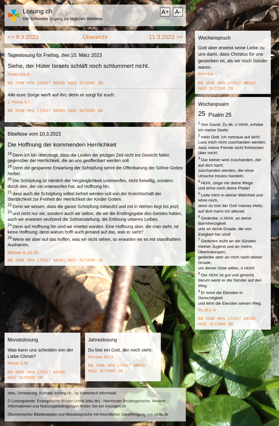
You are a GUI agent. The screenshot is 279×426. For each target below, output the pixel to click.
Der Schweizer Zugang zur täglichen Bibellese (63, 18)
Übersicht (95, 37)
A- (178, 12)
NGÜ (72, 83)
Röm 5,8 (205, 74)
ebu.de (93, 401)
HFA (31, 83)
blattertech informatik (98, 393)
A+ (165, 12)
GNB (20, 83)
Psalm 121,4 (18, 74)
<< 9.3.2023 (23, 37)
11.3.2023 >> (166, 37)
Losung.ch (37, 11)
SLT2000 (87, 83)
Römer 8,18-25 (23, 252)
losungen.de (115, 406)
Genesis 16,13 (100, 357)
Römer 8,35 (18, 363)
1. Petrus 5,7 (19, 102)
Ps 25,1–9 (207, 310)
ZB (100, 83)
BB (10, 83)
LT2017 (43, 83)
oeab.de (161, 414)
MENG (59, 83)
